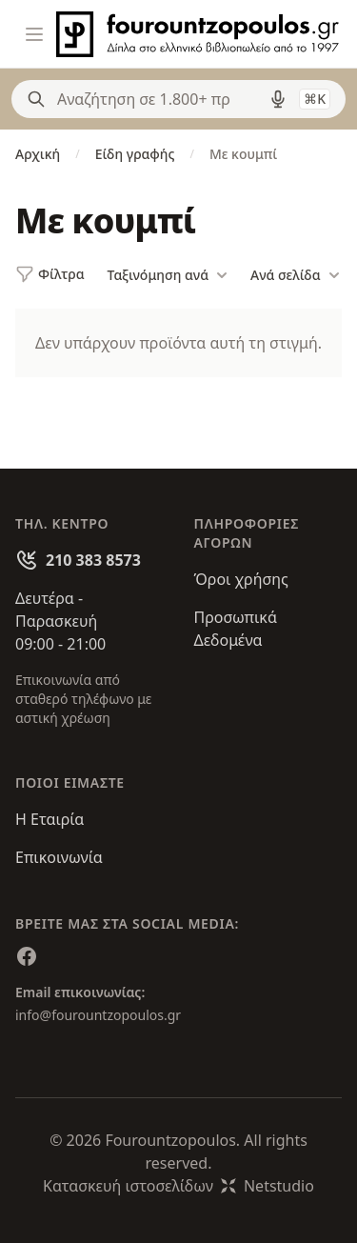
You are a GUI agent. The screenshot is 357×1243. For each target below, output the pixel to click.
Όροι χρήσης (241, 579)
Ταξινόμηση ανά (168, 275)
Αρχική (37, 154)
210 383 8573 (93, 560)
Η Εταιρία (49, 819)
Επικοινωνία (59, 857)
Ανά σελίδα (294, 275)
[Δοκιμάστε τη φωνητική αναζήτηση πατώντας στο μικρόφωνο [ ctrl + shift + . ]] (278, 99)
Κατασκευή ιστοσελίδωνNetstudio (178, 1185)
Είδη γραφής (135, 154)
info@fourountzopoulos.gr (98, 1015)
